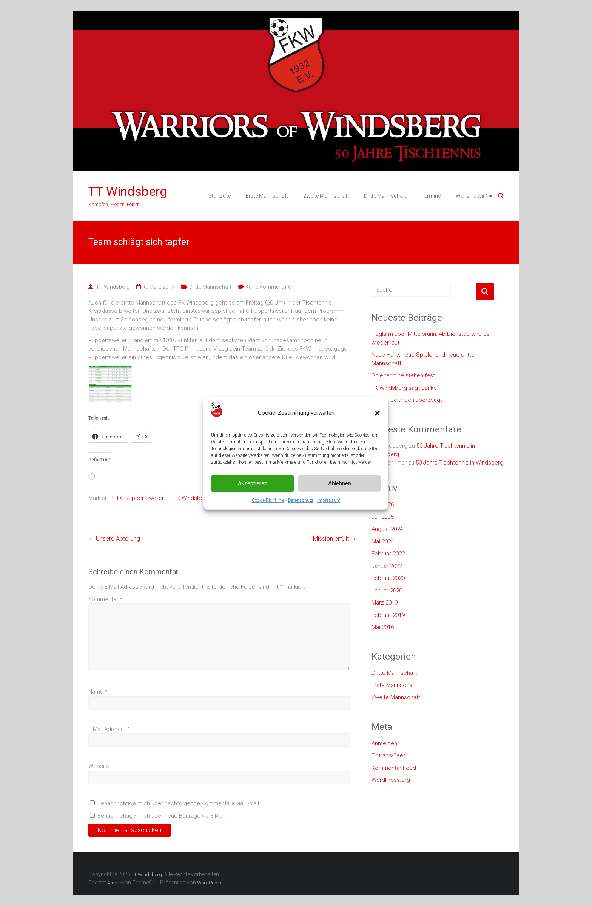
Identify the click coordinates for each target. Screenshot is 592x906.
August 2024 (387, 529)
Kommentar (105, 599)
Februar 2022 (388, 553)
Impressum (329, 500)
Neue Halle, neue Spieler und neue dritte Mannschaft (423, 359)
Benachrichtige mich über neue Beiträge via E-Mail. (161, 815)
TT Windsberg (127, 191)
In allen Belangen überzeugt (407, 400)
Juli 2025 (382, 517)
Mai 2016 (383, 627)
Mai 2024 (383, 541)
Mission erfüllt (334, 538)
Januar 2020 (387, 590)
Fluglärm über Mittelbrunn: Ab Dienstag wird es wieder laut (431, 338)
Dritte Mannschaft (385, 196)
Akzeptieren (252, 483)
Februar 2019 (388, 615)
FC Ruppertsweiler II (142, 498)
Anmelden (384, 743)
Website (98, 766)
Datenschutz (300, 500)
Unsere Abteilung (114, 538)
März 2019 (385, 602)
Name (98, 691)
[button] (377, 413)
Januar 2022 (387, 566)
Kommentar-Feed (394, 767)
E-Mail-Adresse (109, 729)
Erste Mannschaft (267, 196)
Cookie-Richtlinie (268, 500)
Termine (431, 196)
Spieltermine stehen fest (403, 375)
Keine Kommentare (268, 287)
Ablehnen (339, 483)
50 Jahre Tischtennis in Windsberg (459, 462)
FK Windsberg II (193, 498)
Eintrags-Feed (389, 755)
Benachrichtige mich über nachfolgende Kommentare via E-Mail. (179, 803)
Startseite (219, 196)
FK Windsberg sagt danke (404, 388)
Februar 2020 (388, 578)
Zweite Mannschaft (326, 196)
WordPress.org (391, 780)
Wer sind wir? (471, 196)
